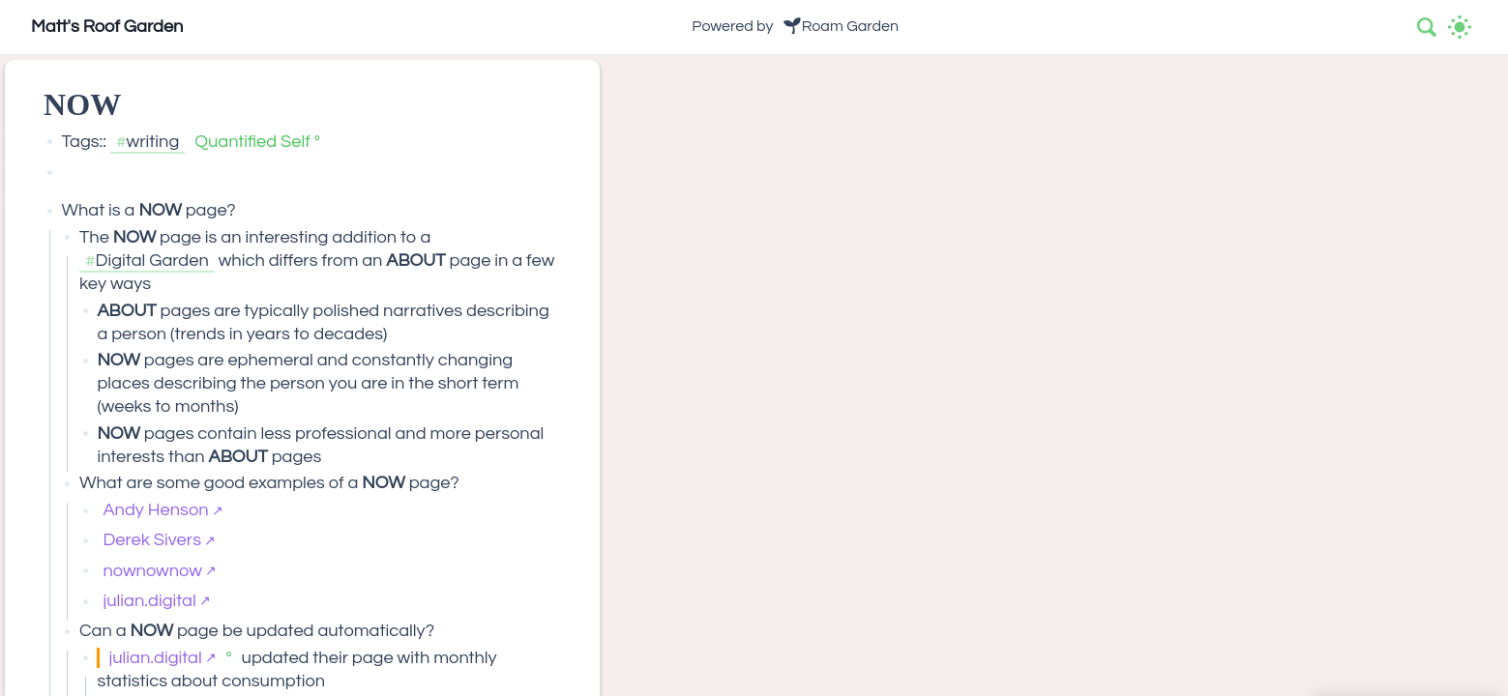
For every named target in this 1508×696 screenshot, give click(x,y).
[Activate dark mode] (1459, 27)
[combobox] (1427, 27)
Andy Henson (155, 510)
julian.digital (149, 601)
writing (153, 141)
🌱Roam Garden (841, 26)
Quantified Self (252, 141)
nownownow (152, 571)
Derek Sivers (152, 540)
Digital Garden (152, 260)
